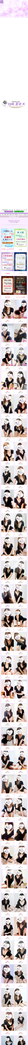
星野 (20, 676)
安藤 (20, 771)
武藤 (20, 913)
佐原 (20, 391)
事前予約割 (7, 297)
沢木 (20, 937)
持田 (7, 1032)
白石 (7, 344)
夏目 (20, 747)
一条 (7, 890)
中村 (7, 628)
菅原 (20, 700)
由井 (20, 652)
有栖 (7, 533)
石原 (7, 795)
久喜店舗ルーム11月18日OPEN (7, 249)
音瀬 (20, 533)
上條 (20, 557)
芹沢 (7, 415)
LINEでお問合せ (19, 211)
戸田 (7, 842)
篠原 (20, 961)
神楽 (7, 320)
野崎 (7, 961)
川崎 (7, 913)
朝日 (7, 700)
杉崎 (7, 510)
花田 (7, 486)
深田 (20, 581)
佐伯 (7, 866)
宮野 (20, 723)
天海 (7, 581)
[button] (1, 1)
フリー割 (20, 273)
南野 (20, 818)
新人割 (20, 249)
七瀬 (7, 557)
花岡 (20, 510)
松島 (20, 605)
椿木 (7, 391)
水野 (7, 1008)
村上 (20, 842)
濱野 (7, 937)
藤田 (7, 985)
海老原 (7, 747)
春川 (7, 367)
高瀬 (7, 605)
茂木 (20, 438)
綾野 (20, 486)
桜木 (7, 652)
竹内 (7, 771)
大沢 (7, 818)
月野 (7, 438)
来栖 (20, 1008)
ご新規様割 (7, 273)
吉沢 (20, 628)
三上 (20, 985)
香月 (20, 462)
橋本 (7, 462)
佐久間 (20, 1032)
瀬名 (20, 344)
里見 (20, 367)
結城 (7, 723)
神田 (20, 415)
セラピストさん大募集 (20, 297)
